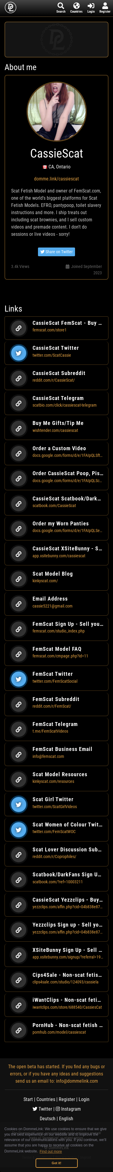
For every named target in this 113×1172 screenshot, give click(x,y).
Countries (45, 1099)
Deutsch (47, 1118)
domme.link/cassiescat (56, 179)
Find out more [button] (51, 1151)
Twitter (42, 1109)
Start (28, 1099)
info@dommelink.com (77, 1081)
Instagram (68, 1109)
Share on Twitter (56, 251)
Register (67, 1099)
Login (84, 1099)
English (66, 1118)
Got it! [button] (56, 1163)
